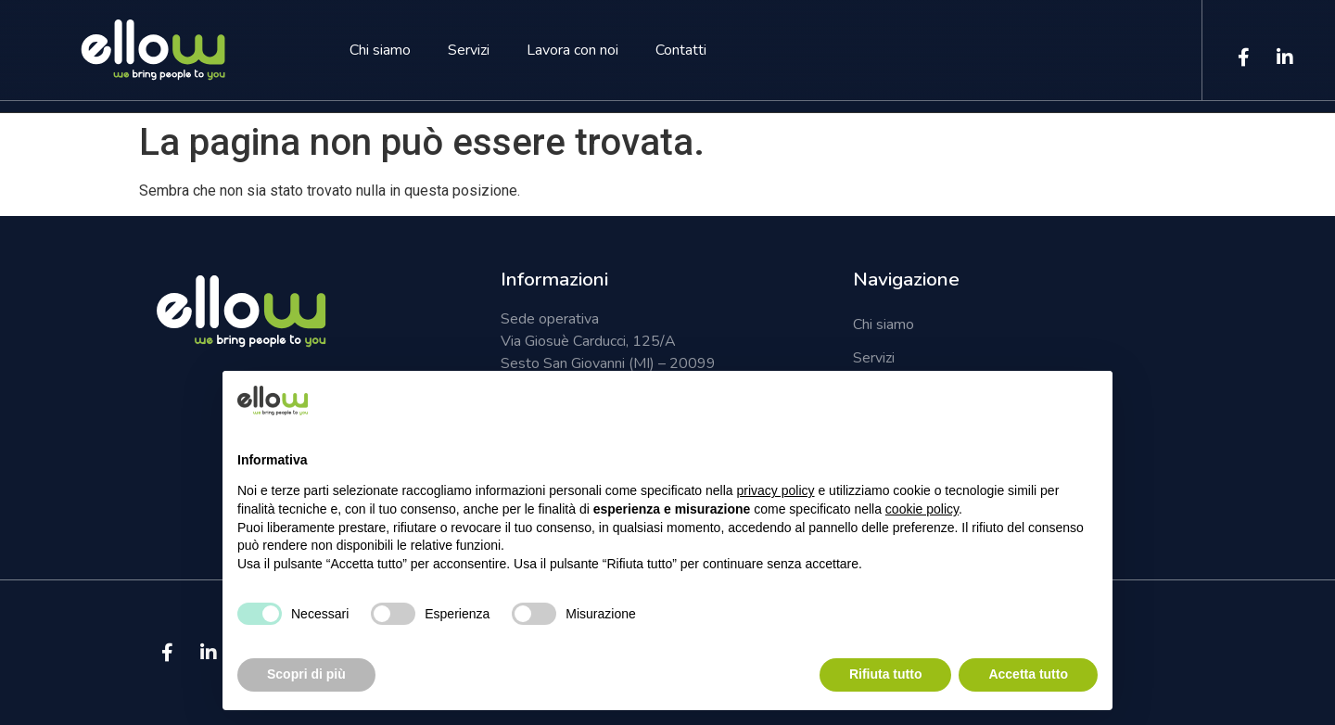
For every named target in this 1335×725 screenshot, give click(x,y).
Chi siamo (380, 50)
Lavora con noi (572, 50)
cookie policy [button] (922, 509)
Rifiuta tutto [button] (885, 674)
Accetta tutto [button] (1028, 674)
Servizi (469, 50)
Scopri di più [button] (306, 674)
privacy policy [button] (776, 490)
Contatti (680, 50)
